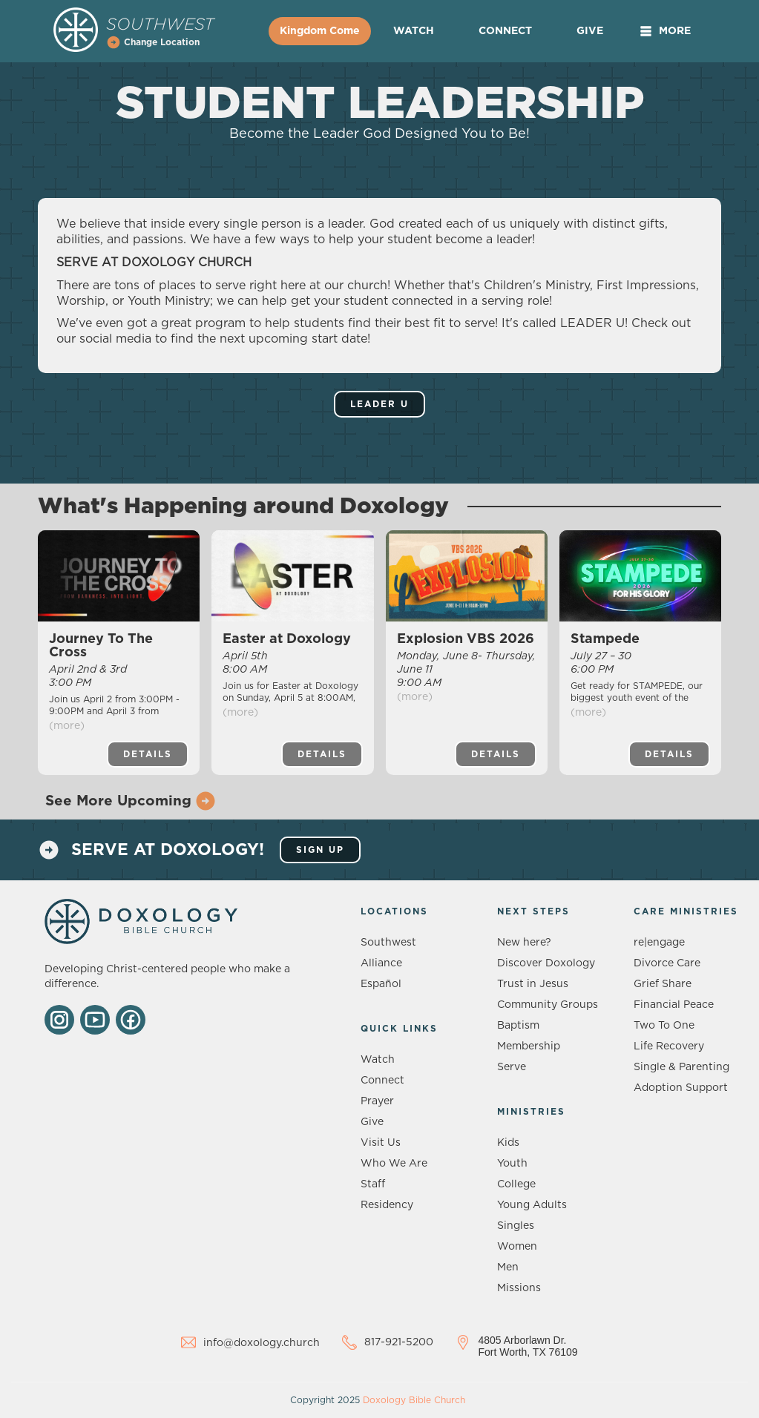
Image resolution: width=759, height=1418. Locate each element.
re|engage (659, 942)
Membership (528, 1046)
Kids (508, 1143)
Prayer (377, 1101)
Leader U (379, 404)
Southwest (388, 942)
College (516, 1184)
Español (381, 984)
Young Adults (532, 1205)
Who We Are (394, 1163)
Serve (511, 1067)
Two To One (664, 1025)
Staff (373, 1184)
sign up (320, 849)
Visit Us (381, 1143)
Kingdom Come (320, 31)
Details (147, 754)
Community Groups (547, 1005)
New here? (524, 942)
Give (589, 31)
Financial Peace (674, 1005)
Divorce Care (667, 963)
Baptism (518, 1025)
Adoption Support (681, 1088)
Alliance (381, 963)
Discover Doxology (546, 963)
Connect (505, 31)
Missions (519, 1288)
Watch (413, 31)
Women (517, 1246)
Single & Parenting (681, 1067)
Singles (515, 1226)
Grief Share (662, 984)
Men (508, 1267)
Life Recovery (669, 1046)
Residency (387, 1205)
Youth (512, 1163)
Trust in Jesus (532, 984)
